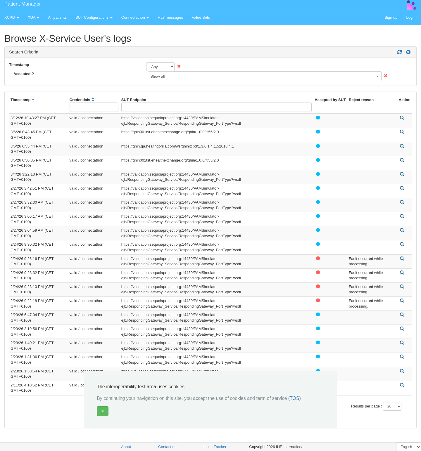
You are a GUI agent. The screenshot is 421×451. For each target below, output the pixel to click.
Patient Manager (22, 4)
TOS (294, 398)
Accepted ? (23, 74)
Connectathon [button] (135, 17)
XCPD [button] (11, 17)
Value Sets (201, 17)
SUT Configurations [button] (94, 17)
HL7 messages (170, 17)
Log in (411, 17)
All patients (57, 17)
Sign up (390, 17)
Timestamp (19, 65)
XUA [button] (33, 17)
